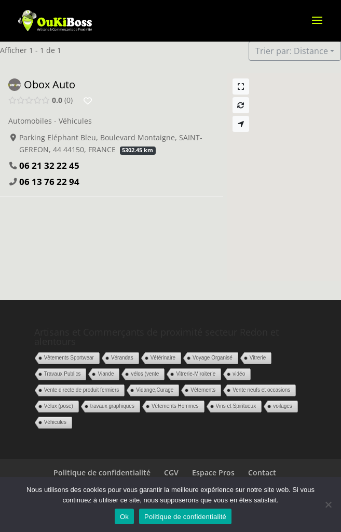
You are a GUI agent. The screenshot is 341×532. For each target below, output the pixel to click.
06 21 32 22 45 (49, 165)
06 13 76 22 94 (49, 182)
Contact (262, 472)
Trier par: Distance (291, 51)
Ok (124, 517)
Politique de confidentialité (102, 472)
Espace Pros (213, 472)
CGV (171, 472)
